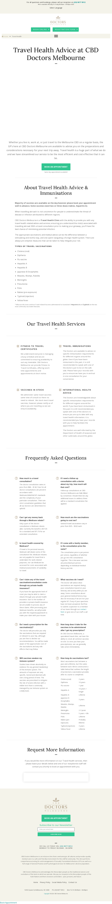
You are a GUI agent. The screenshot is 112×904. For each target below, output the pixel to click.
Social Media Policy (59, 882)
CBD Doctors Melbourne (58, 20)
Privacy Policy (45, 882)
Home (5, 36)
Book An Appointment (56, 167)
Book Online (40, 29)
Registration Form (65, 29)
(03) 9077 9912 (79, 2)
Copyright (46, 893)
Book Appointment (8, 902)
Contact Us (72, 882)
